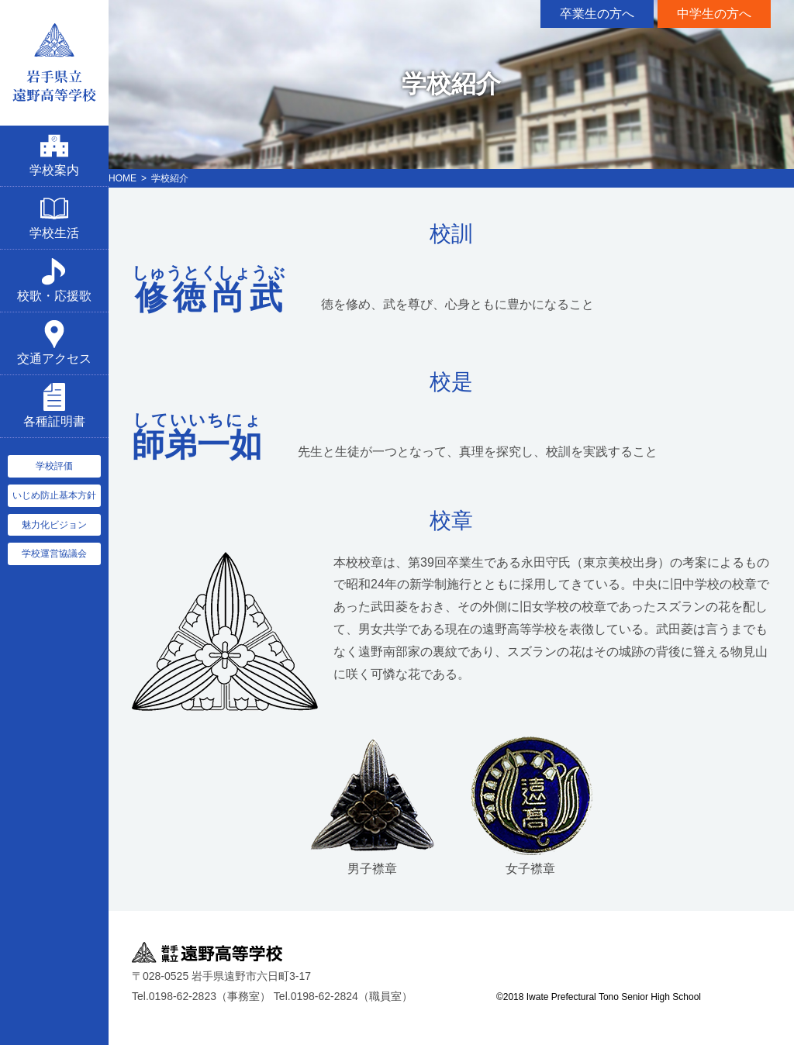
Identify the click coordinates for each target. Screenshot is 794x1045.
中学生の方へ (714, 13)
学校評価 (54, 465)
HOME (122, 178)
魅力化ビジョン (54, 524)
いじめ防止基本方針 (54, 495)
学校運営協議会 (54, 553)
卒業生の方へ (597, 13)
